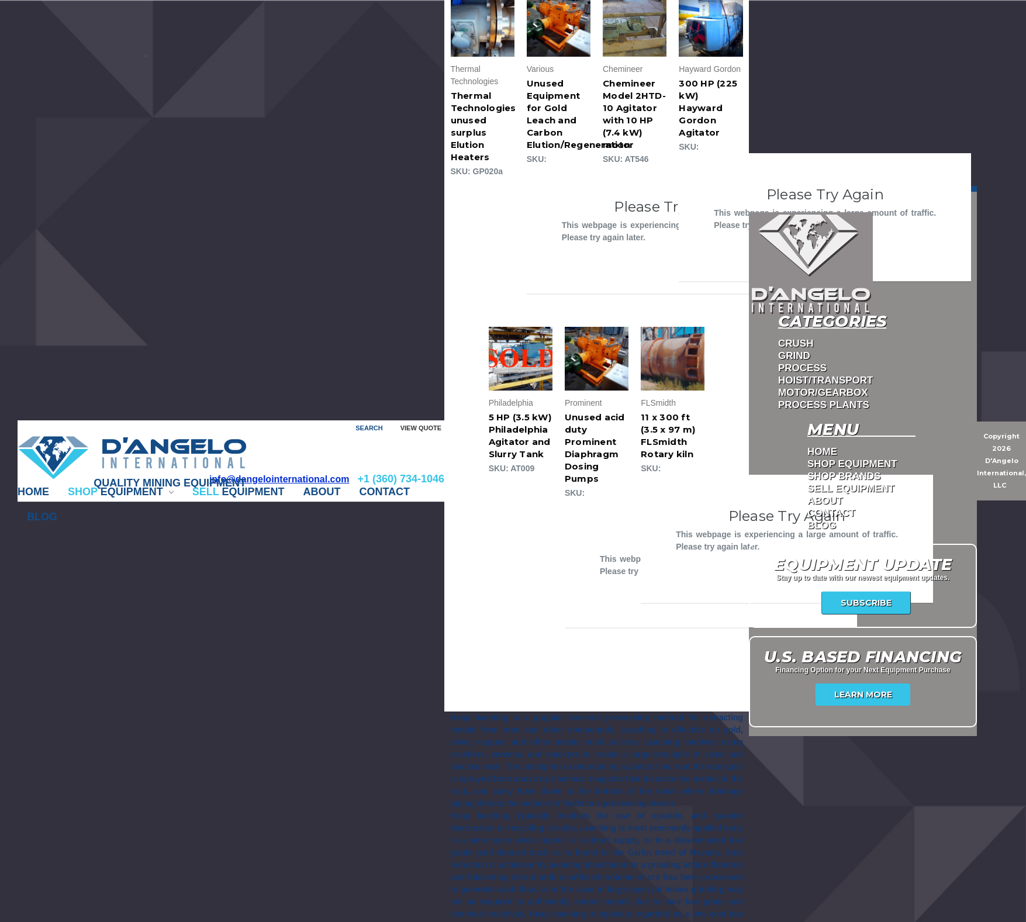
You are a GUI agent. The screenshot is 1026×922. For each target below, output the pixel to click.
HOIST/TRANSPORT (825, 380)
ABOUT (321, 492)
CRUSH (795, 343)
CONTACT (384, 492)
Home (33, 492)
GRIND (794, 355)
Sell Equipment (850, 488)
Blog (42, 517)
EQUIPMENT (121, 492)
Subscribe (866, 603)
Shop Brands (843, 476)
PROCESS (802, 368)
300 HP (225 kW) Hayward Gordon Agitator (708, 108)
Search (368, 427)
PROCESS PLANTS (823, 404)
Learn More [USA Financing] (863, 694)
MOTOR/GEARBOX (823, 392)
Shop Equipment (852, 463)
